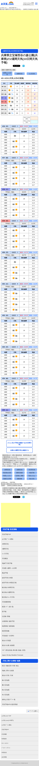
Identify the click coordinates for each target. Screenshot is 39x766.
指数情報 (19, 478)
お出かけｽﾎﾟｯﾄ (28, 484)
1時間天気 (7, 469)
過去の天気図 (6, 640)
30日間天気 (32, 469)
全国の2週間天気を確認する (19, 450)
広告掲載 (4, 734)
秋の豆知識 (5, 690)
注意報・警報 (19, 475)
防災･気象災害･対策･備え (10, 666)
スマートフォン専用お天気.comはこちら (28, 3)
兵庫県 (3, 485)
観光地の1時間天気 (8, 587)
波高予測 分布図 (7, 578)
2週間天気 (19, 73)
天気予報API (5, 729)
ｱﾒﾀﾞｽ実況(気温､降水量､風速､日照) (13, 650)
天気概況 (5, 558)
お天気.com (7, 4)
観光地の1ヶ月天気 (8, 597)
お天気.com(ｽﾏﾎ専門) (8, 720)
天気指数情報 (6, 602)
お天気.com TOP (6, 716)
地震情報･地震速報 (8, 626)
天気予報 (12, 482)
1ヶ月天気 (32, 73)
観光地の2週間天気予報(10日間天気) (10, 9)
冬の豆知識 (5, 694)
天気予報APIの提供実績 (10, 704)
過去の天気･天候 (7, 675)
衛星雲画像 (5, 631)
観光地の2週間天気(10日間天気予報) (11, 484)
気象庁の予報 (7, 478)
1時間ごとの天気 (7, 73)
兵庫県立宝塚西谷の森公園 (30, 9)
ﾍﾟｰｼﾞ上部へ (33, 711)
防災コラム (32, 475)
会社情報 (4, 757)
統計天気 (31, 478)
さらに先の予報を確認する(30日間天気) (19, 443)
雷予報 (4, 611)
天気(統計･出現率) (8, 635)
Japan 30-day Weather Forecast (12, 655)
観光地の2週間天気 (8, 592)
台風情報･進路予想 (8, 621)
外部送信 (4, 752)
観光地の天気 (7, 472)
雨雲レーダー (7, 475)
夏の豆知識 (5, 685)
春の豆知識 (5, 680)
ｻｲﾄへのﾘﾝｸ (5, 743)
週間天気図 (19, 472)
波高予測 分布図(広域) (9, 582)
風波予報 (31, 472)
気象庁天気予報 (7, 563)
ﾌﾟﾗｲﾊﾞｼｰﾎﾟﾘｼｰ (6, 748)
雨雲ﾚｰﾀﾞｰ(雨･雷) (8, 607)
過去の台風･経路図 (8, 645)
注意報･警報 (6, 616)
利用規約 (4, 738)
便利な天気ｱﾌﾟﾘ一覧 (8, 699)
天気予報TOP (12, 8)
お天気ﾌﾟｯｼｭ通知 (7, 539)
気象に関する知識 (8, 670)
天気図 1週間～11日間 (9, 568)
